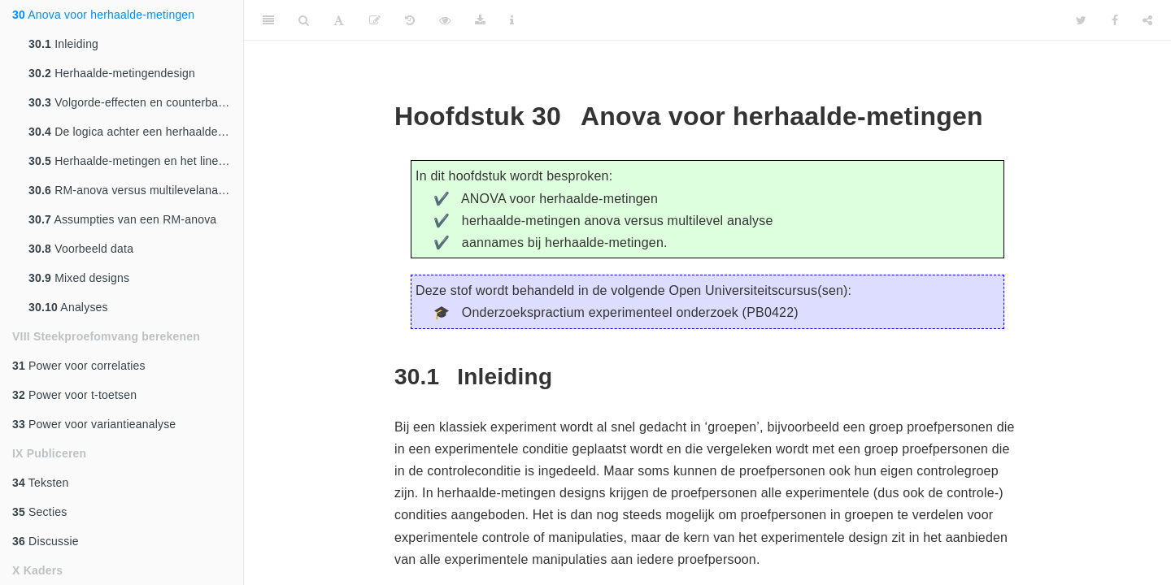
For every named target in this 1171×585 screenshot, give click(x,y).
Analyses (68, 307)
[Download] (480, 20)
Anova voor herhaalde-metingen (103, 14)
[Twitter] (1081, 20)
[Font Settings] (338, 20)
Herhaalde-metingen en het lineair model (135, 160)
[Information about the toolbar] (512, 20)
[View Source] (445, 20)
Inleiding (63, 43)
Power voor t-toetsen (74, 394)
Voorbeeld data (80, 248)
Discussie (45, 541)
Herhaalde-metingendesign (111, 73)
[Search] (303, 20)
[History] (410, 20)
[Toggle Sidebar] (268, 20)
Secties (39, 511)
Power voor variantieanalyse (94, 424)
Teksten (40, 482)
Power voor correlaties (79, 365)
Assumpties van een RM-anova (122, 219)
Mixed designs (78, 277)
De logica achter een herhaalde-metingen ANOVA (135, 131)
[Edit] (375, 20)
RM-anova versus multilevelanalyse (133, 190)
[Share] (1147, 20)
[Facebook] (1114, 20)
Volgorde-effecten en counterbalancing (135, 102)
